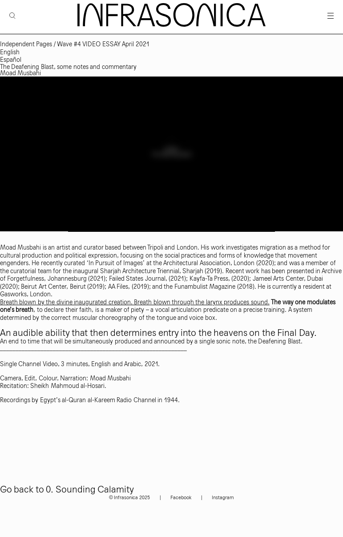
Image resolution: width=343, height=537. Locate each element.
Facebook (180, 498)
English (10, 52)
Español (10, 60)
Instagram (223, 498)
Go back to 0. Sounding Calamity (67, 489)
